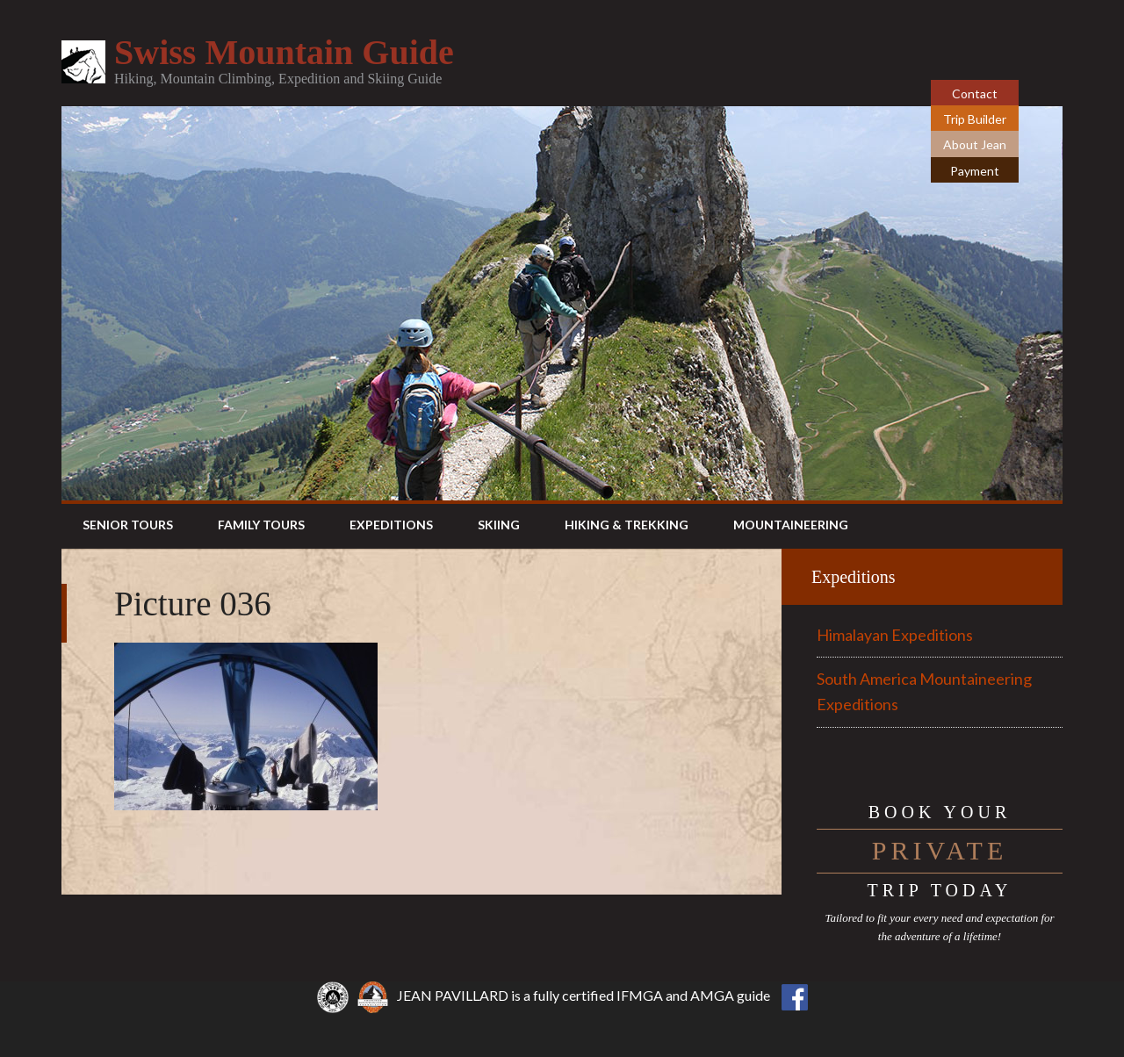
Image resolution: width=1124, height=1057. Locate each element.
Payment (974, 170)
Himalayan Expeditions (895, 634)
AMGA (712, 995)
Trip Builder (974, 118)
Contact (975, 93)
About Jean (974, 144)
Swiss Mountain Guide (284, 52)
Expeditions (853, 576)
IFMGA (639, 995)
